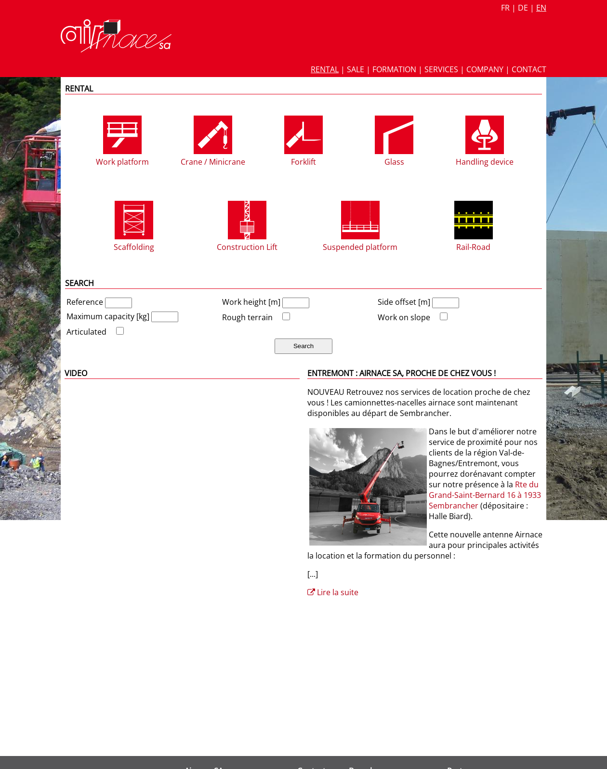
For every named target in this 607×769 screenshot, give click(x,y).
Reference (85, 302)
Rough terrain (247, 317)
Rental (325, 69)
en (541, 7)
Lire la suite (332, 592)
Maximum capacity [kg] (108, 316)
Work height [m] (252, 302)
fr (505, 7)
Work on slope (404, 317)
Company (484, 69)
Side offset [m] (405, 302)
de (523, 7)
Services (441, 69)
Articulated (86, 331)
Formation (394, 69)
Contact (529, 69)
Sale (355, 69)
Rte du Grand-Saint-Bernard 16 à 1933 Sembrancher (485, 495)
